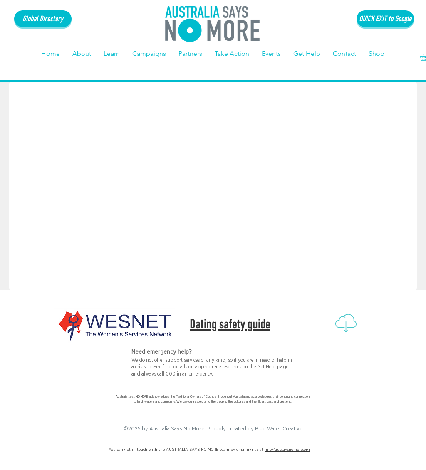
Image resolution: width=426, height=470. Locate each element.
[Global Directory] (43, 18)
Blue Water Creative (279, 429)
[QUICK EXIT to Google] (385, 18)
